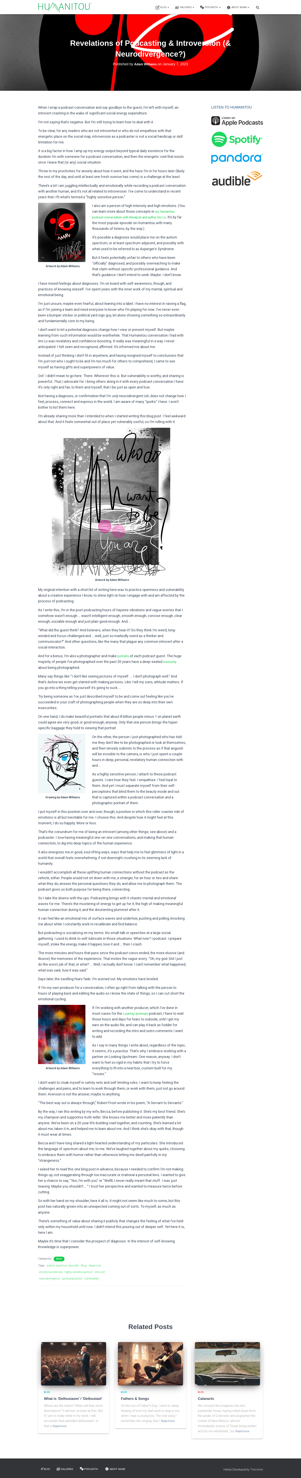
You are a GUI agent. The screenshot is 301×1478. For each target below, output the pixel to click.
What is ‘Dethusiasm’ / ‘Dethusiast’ (71, 1398)
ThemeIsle (256, 1469)
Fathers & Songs (134, 1398)
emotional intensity (51, 1272)
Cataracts (205, 1398)
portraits (124, 656)
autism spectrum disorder (63, 1265)
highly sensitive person (78, 1272)
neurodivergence (49, 1278)
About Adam (238, 7)
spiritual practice (72, 1278)
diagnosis (95, 1265)
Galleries (184, 7)
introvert (100, 1272)
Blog (162, 7)
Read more (60, 1426)
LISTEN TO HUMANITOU (231, 107)
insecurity (171, 662)
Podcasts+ (210, 7)
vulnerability (91, 1278)
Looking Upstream (137, 1013)
